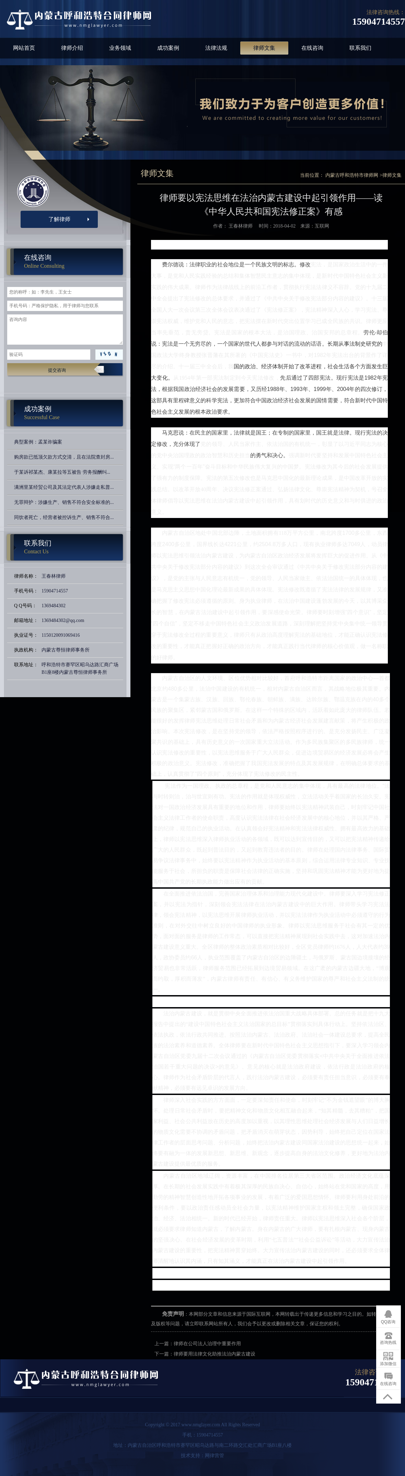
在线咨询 (312, 48)
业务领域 (120, 48)
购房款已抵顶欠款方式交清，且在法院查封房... (64, 457)
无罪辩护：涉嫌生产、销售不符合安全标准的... (64, 502)
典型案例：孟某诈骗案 (38, 442)
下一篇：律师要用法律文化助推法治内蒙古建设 (204, 1354)
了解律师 (59, 219)
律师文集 (264, 48)
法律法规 (216, 48)
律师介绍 (72, 48)
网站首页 (24, 48)
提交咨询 (57, 370)
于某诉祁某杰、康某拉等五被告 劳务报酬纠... (62, 472)
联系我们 (360, 48)
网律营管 (214, 1455)
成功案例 (168, 48)
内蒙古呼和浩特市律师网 (351, 175)
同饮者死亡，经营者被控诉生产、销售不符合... (64, 517)
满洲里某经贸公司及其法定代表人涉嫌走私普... (64, 487)
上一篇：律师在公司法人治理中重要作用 (197, 1343)
